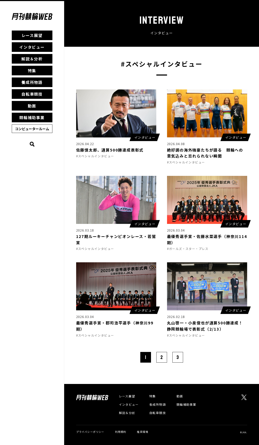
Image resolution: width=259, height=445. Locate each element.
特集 (32, 70)
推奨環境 (142, 431)
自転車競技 (32, 94)
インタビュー (32, 47)
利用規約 (120, 431)
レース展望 (32, 35)
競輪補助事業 (32, 117)
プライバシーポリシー (90, 431)
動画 (32, 105)
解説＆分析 (32, 58)
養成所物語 (32, 82)
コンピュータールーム (32, 128)
